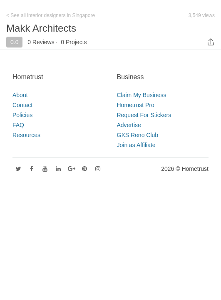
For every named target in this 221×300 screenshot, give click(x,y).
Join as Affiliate (136, 145)
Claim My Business (141, 95)
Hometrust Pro (135, 105)
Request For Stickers (144, 115)
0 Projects (74, 42)
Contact (22, 105)
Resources (26, 135)
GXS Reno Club (138, 135)
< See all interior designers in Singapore (50, 15)
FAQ (18, 125)
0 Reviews (41, 42)
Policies (22, 115)
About (20, 95)
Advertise (129, 125)
